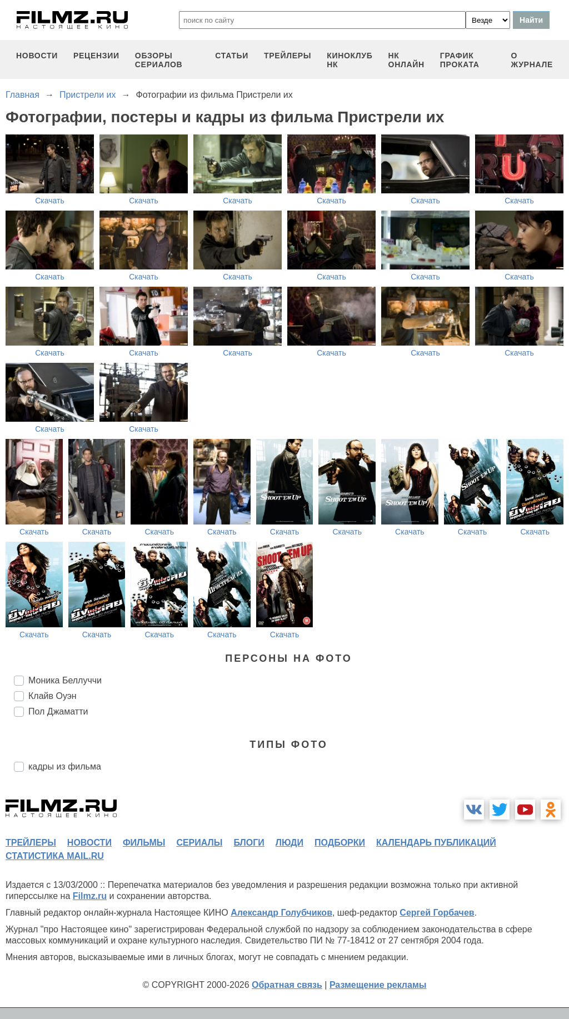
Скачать (49, 200)
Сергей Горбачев (437, 912)
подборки (340, 842)
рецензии (96, 55)
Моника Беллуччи (65, 680)
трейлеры (287, 55)
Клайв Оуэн (52, 696)
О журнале (532, 60)
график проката (460, 60)
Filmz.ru (90, 896)
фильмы (144, 842)
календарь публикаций (436, 842)
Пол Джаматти (58, 711)
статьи (231, 55)
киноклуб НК (349, 60)
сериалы (199, 842)
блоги (248, 842)
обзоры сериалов (159, 60)
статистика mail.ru (55, 856)
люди (289, 842)
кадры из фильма (64, 766)
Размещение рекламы (378, 985)
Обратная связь (287, 985)
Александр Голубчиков (281, 912)
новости (37, 55)
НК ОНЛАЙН (406, 60)
